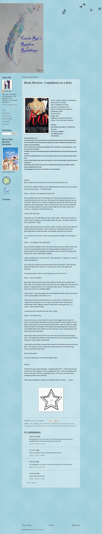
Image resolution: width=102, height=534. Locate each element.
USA (75, 426)
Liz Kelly (63, 426)
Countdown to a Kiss (41, 426)
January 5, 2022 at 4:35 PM (37, 479)
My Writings (5, 121)
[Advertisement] (51, 505)
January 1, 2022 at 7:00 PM (37, 455)
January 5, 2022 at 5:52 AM (37, 467)
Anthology (36, 423)
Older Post (76, 525)
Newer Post (26, 525)
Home (51, 525)
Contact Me (5, 124)
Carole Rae (32, 450)
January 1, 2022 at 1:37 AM (37, 444)
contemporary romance (68, 423)
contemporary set (29, 426)
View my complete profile (9, 105)
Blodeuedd (32, 461)
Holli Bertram (56, 426)
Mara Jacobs (69, 426)
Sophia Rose (33, 436)
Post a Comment (31, 483)
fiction (49, 426)
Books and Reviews (45, 423)
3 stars (30, 423)
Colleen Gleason (56, 423)
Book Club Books (7, 118)
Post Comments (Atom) (36, 529)
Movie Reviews (6, 116)
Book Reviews (6, 113)
